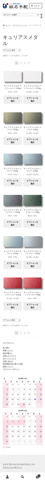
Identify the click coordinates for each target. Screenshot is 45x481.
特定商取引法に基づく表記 (13, 364)
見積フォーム (8, 350)
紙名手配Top (7, 353)
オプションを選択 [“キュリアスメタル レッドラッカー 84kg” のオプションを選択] (32, 306)
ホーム (8, 25)
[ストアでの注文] (12, 50)
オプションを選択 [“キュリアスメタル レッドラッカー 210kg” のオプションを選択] (12, 306)
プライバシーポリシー (11, 369)
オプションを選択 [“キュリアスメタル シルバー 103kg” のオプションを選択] (12, 182)
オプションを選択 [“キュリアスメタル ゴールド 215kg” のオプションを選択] (32, 141)
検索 (22, 477)
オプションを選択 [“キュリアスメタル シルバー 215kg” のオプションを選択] (32, 182)
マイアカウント (9, 343)
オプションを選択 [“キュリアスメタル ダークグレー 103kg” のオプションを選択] (12, 223)
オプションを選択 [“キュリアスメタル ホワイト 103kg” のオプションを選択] (12, 264)
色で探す (6, 348)
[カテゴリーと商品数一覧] (21, 14)
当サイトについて (9, 358)
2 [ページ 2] (20, 63)
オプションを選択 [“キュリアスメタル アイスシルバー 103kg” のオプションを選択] (12, 99)
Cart (35, 475)
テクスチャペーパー (19, 25)
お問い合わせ (8, 361)
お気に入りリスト (9, 356)
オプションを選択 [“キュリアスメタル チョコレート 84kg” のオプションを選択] (32, 223)
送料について (8, 367)
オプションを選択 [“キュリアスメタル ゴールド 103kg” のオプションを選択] (12, 141)
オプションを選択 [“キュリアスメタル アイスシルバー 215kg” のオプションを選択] (32, 99)
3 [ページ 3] (24, 63)
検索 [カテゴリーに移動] (41, 16)
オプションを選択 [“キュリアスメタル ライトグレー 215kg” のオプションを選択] (32, 264)
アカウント (7, 477)
